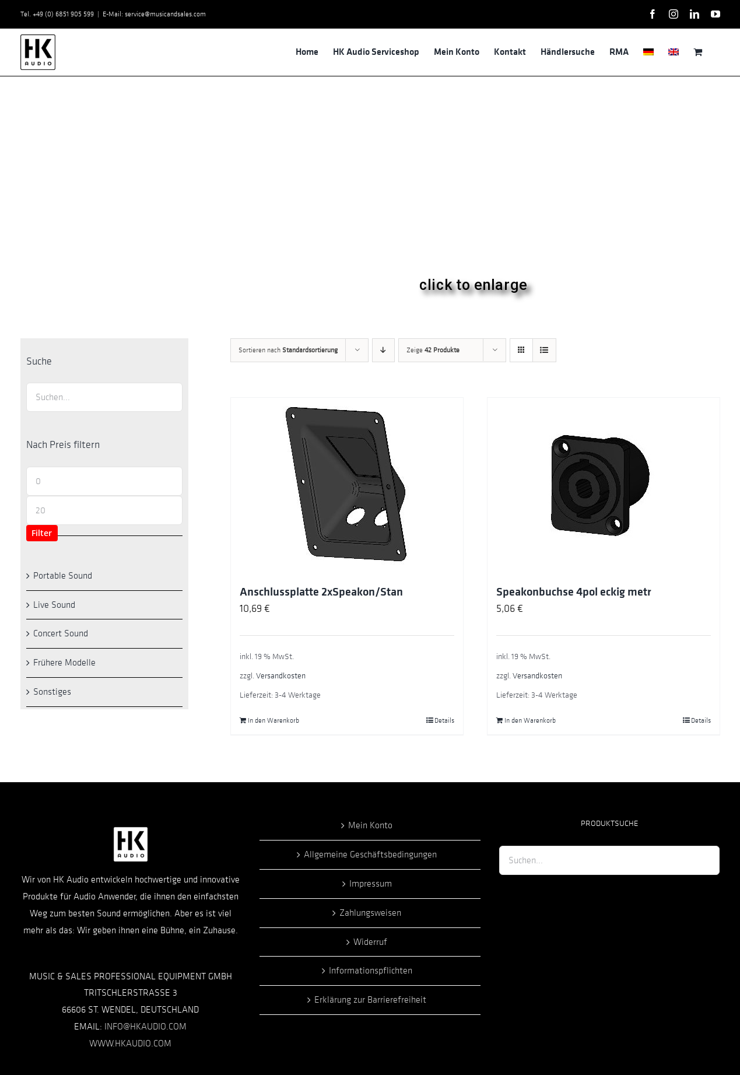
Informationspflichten (370, 970)
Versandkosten (281, 675)
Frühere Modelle (64, 662)
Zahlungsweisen (370, 913)
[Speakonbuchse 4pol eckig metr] (604, 485)
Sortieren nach (288, 350)
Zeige (433, 350)
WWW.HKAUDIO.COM (130, 1043)
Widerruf (370, 942)
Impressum (370, 884)
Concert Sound (60, 633)
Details (444, 720)
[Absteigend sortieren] (383, 350)
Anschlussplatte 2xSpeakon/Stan (321, 592)
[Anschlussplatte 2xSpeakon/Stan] (347, 485)
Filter (41, 532)
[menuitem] (648, 52)
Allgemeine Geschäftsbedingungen (370, 854)
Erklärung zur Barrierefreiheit (370, 1000)
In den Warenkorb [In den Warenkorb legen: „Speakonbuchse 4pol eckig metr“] (530, 720)
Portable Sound (62, 576)
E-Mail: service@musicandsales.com (154, 14)
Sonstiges (52, 692)
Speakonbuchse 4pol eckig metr (573, 592)
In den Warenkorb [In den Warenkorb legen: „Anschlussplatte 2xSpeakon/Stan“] (273, 720)
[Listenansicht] (544, 350)
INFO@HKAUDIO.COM (145, 1026)
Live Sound (54, 605)
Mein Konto (370, 825)
